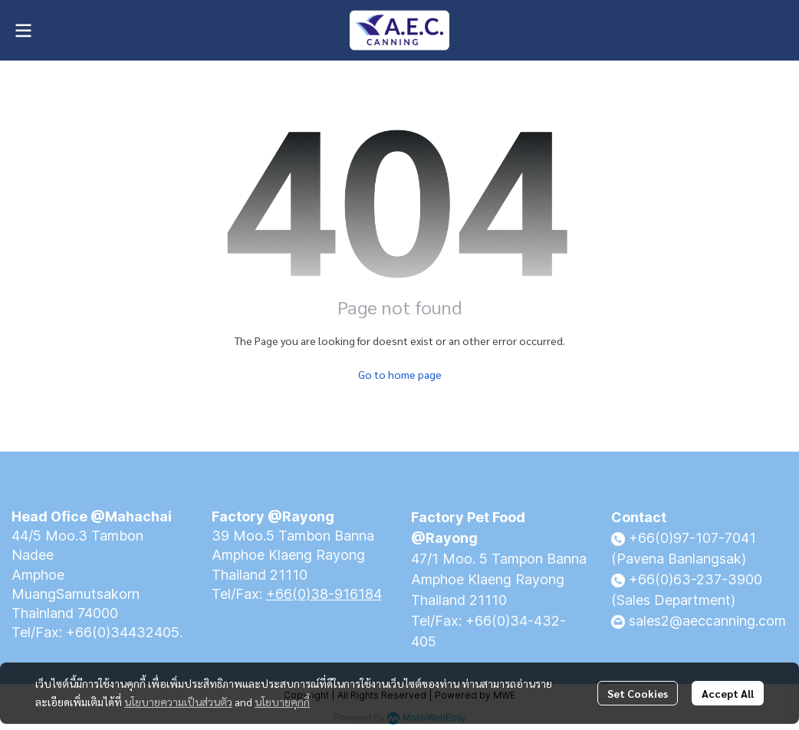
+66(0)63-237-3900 (695, 579)
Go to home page (400, 374)
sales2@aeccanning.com (707, 621)
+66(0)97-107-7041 (692, 538)
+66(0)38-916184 (324, 594)
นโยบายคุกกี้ (282, 702)
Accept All (728, 693)
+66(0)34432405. (124, 632)
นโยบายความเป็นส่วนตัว (178, 702)
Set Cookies (637, 693)
